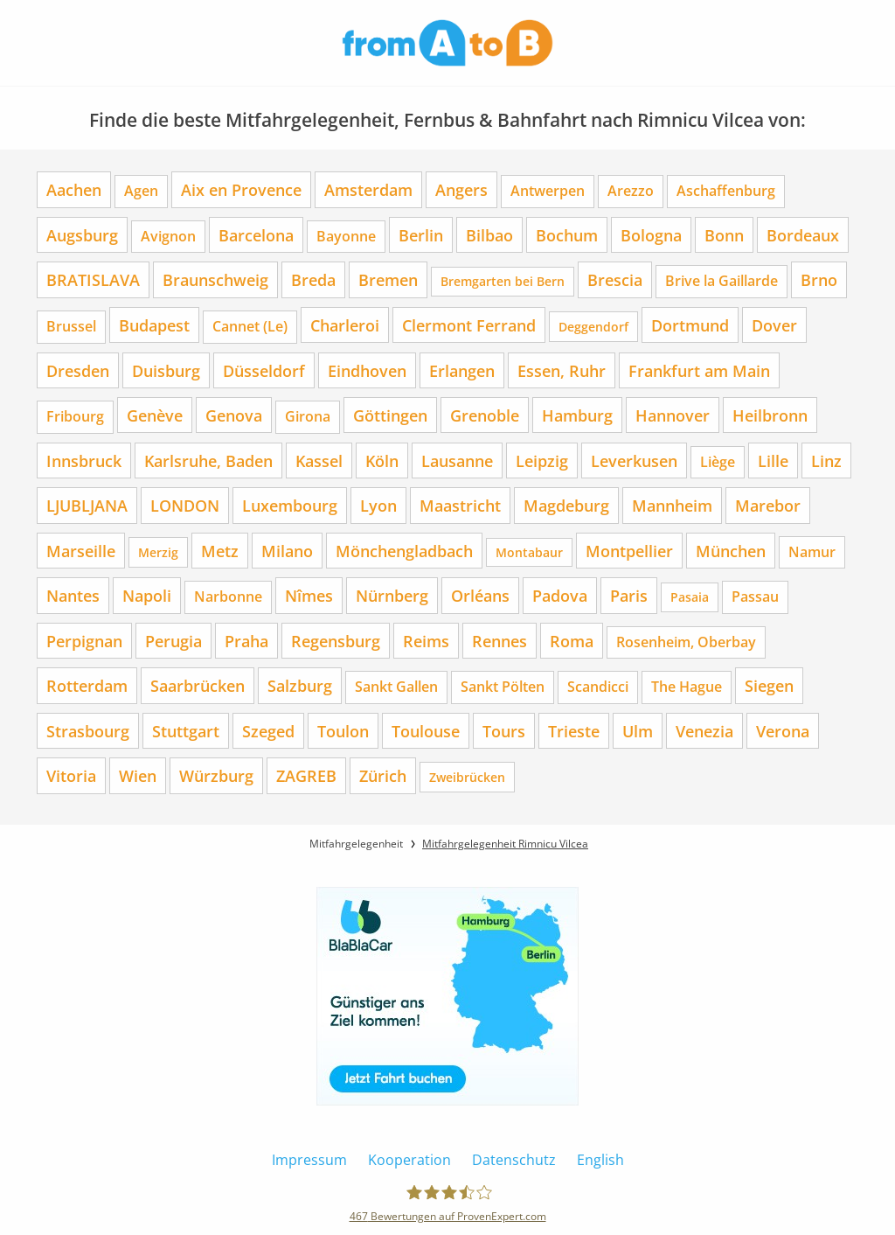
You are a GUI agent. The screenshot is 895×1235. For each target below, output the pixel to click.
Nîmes (309, 595)
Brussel (71, 326)
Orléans (480, 595)
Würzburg (216, 775)
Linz (826, 460)
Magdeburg (566, 505)
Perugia (173, 641)
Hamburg (577, 415)
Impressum (309, 1159)
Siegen (769, 685)
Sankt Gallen (396, 686)
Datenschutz (514, 1159)
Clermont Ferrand (469, 325)
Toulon (343, 731)
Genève (155, 415)
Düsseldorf (264, 370)
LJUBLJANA (87, 505)
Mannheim (672, 505)
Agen (141, 190)
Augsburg (82, 235)
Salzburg (299, 685)
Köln (382, 460)
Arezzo (630, 190)
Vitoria (71, 775)
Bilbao (489, 235)
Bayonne (346, 236)
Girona (307, 416)
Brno (819, 279)
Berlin (421, 235)
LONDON (184, 505)
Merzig (158, 552)
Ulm (637, 731)
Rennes (499, 641)
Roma (571, 641)
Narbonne (228, 596)
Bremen (388, 279)
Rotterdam (87, 685)
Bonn (724, 235)
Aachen (73, 189)
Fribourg (75, 416)
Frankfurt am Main (699, 370)
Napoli (146, 595)
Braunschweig (215, 279)
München (731, 551)
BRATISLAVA (93, 279)
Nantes (73, 595)
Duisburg (166, 370)
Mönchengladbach (404, 551)
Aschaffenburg (725, 190)
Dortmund (690, 325)
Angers (461, 189)
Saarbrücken (197, 685)
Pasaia (689, 597)
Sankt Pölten (503, 686)
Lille (773, 460)
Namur (812, 552)
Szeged (268, 731)
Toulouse (426, 731)
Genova (233, 415)
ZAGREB (306, 775)
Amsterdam (368, 189)
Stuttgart (185, 731)
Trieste (574, 731)
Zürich (382, 775)
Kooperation (409, 1159)
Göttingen (390, 415)
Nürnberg (392, 595)
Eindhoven (367, 370)
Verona (782, 731)
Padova (559, 595)
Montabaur (529, 552)
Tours (503, 731)
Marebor (768, 505)
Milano (287, 551)
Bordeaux (803, 235)
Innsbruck (83, 460)
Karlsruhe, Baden (208, 460)
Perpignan (84, 641)
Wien (137, 775)
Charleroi (344, 325)
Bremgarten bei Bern (503, 281)
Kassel (319, 460)
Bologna (651, 235)
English (600, 1159)
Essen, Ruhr (561, 370)
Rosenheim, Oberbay (686, 642)
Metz (220, 551)
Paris (629, 595)
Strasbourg (87, 731)
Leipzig (542, 460)
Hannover (672, 415)
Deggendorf (593, 326)
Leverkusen (634, 460)
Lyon (378, 505)
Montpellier (629, 551)
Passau (755, 596)
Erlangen (462, 370)
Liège (717, 461)
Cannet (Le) (250, 326)
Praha (246, 641)
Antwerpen (547, 190)
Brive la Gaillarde (721, 280)
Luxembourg (289, 505)
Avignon (168, 236)
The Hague (686, 686)
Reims (426, 641)
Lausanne (457, 460)
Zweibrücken (467, 777)
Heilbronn (770, 415)
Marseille (80, 551)
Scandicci (597, 686)
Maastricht (460, 505)
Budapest (154, 325)
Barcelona (256, 235)
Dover (774, 325)
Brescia (614, 279)
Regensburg (335, 641)
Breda (313, 279)
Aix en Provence (241, 189)
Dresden (77, 370)
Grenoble (484, 415)
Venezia (704, 731)
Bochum (567, 235)
